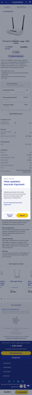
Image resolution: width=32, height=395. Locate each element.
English (6, 178)
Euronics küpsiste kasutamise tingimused (13, 203)
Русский (11, 178)
